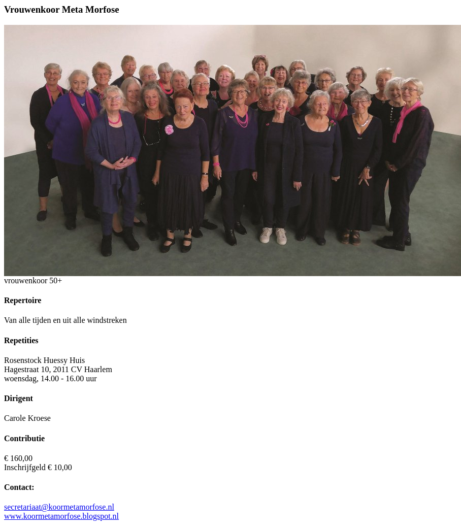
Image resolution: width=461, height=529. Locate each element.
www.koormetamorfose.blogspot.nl (61, 516)
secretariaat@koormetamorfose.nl (59, 507)
